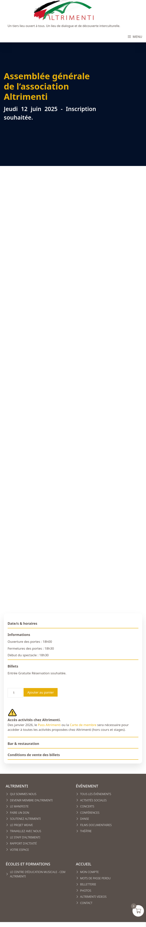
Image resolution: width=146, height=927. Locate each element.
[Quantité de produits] (15, 693)
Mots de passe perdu (95, 878)
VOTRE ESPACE (19, 850)
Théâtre (86, 831)
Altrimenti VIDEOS (93, 896)
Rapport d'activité (23, 843)
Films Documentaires (96, 825)
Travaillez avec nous (25, 831)
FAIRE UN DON (19, 812)
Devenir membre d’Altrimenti (31, 800)
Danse (84, 819)
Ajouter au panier (40, 692)
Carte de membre (83, 725)
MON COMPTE (89, 872)
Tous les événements (95, 794)
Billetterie (88, 884)
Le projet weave (21, 825)
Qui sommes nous (23, 794)
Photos (85, 890)
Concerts (87, 806)
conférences (89, 812)
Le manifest (18, 806)
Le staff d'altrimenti (25, 837)
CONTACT (86, 903)
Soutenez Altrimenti (25, 819)
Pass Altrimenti (49, 725)
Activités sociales (93, 800)
